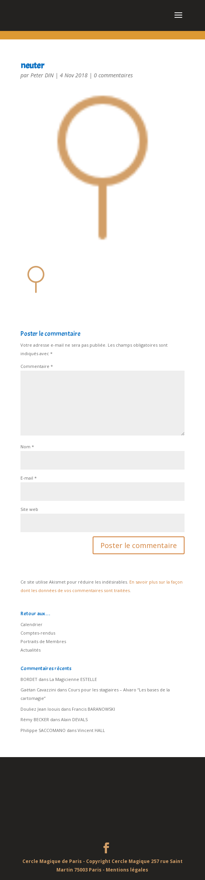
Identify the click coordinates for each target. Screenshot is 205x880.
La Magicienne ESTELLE (73, 679)
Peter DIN (42, 75)
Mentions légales (127, 869)
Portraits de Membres (43, 641)
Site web (29, 509)
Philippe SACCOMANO (43, 730)
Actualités (30, 650)
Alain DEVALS (74, 719)
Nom (27, 446)
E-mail (28, 478)
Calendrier (31, 624)
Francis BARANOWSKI (93, 709)
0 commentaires (113, 75)
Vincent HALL (91, 730)
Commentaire (36, 366)
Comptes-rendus (37, 633)
